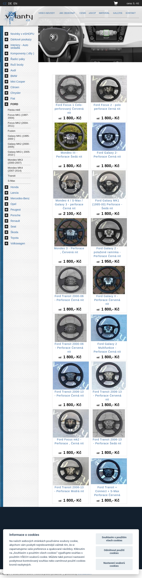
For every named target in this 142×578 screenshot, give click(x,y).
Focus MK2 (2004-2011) (18, 124)
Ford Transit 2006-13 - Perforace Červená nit (107, 395)
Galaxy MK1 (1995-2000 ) (19, 137)
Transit (11, 175)
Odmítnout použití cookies (114, 552)
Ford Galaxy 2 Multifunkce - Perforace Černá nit (107, 347)
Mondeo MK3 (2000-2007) (15, 161)
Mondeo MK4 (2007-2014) (15, 169)
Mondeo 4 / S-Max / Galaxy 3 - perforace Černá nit (69, 204)
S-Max (11, 180)
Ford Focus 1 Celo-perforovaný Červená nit (69, 108)
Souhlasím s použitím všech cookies (114, 539)
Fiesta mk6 (14, 109)
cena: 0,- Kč (133, 3)
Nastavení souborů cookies (114, 564)
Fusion (11, 130)
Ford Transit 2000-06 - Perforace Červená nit (69, 347)
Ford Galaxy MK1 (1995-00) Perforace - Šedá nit (107, 204)
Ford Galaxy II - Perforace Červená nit (107, 300)
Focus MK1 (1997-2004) (18, 116)
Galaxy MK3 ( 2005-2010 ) (19, 153)
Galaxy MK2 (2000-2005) (19, 145)
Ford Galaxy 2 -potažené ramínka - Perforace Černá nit (107, 252)
